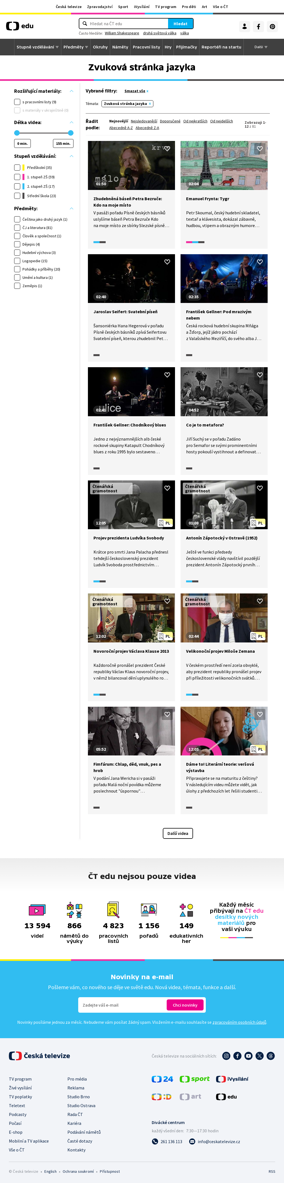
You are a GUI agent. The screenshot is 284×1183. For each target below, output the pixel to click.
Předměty (73, 47)
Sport (123, 6)
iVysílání (142, 6)
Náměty (120, 47)
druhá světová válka (159, 32)
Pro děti (189, 6)
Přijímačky (186, 47)
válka (184, 32)
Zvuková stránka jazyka (125, 103)
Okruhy (100, 47)
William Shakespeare (122, 32)
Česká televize (69, 6)
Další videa (178, 833)
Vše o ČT (220, 6)
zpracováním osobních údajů (239, 1022)
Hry (168, 47)
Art (204, 6)
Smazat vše (135, 90)
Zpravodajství (100, 6)
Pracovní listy (146, 47)
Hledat (180, 23)
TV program (165, 6)
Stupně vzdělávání (35, 47)
